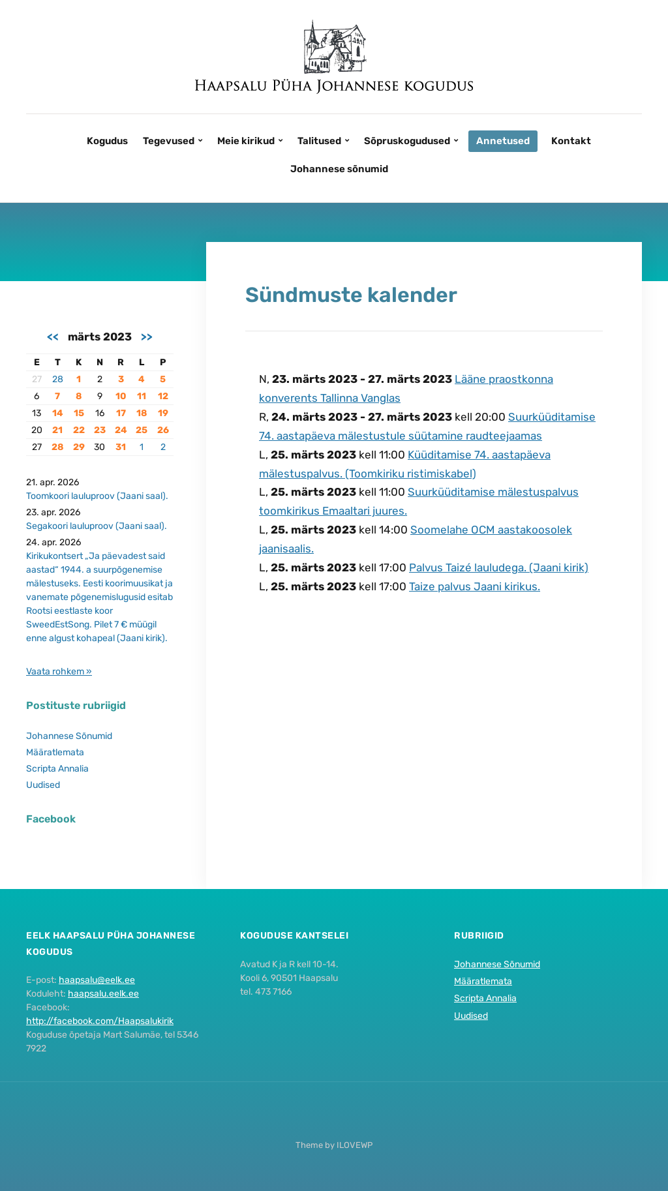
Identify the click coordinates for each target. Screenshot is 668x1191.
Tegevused (168, 141)
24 (121, 430)
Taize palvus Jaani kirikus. (474, 586)
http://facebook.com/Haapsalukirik (100, 1021)
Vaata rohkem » (59, 671)
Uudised (43, 785)
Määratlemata (55, 752)
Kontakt (571, 141)
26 (163, 430)
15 (79, 413)
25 (141, 430)
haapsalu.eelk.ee (103, 993)
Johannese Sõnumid (69, 736)
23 (100, 430)
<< (53, 336)
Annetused (503, 141)
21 (57, 430)
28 (57, 379)
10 (121, 396)
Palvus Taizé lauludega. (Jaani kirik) (498, 567)
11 (141, 396)
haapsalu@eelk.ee (97, 980)
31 (120, 447)
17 (121, 413)
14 (57, 413)
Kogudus (107, 141)
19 (163, 413)
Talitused (319, 141)
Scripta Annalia (57, 768)
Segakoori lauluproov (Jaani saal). (96, 526)
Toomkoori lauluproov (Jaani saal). (97, 496)
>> (147, 336)
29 (79, 447)
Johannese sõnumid (339, 169)
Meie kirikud (246, 141)
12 (163, 396)
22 (79, 430)
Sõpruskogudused (407, 141)
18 (141, 413)
